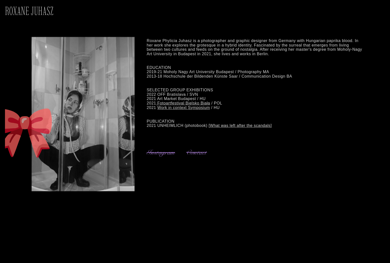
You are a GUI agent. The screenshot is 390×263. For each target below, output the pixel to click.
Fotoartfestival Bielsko (177, 106)
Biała (204, 106)
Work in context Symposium (183, 110)
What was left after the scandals (240, 128)
